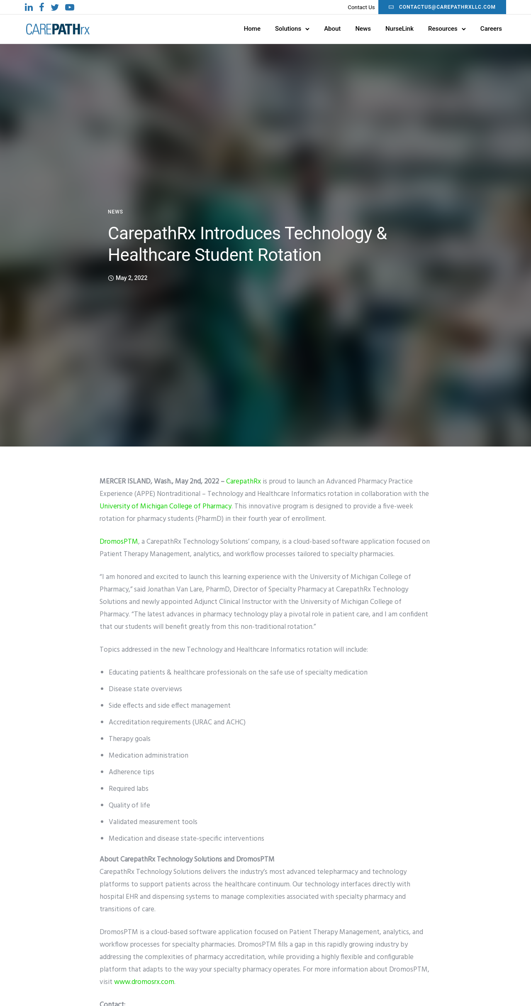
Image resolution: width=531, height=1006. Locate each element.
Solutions (288, 28)
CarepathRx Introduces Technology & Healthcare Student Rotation (247, 244)
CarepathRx (243, 481)
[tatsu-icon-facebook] (41, 7)
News (363, 28)
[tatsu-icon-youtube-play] (69, 7)
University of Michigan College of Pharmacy (165, 506)
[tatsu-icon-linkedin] (29, 7)
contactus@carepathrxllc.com (442, 7)
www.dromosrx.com (144, 982)
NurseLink (399, 28)
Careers (491, 28)
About (332, 28)
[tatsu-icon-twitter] (55, 7)
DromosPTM (119, 541)
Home (252, 28)
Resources (443, 28)
